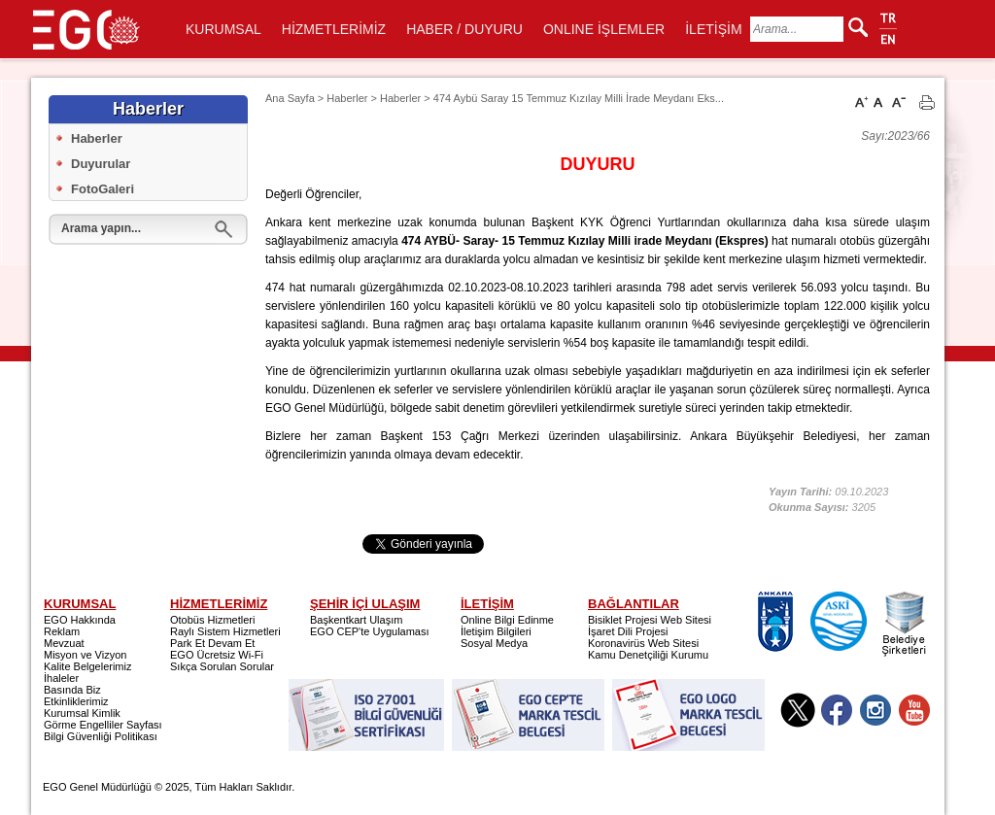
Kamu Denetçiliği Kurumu (648, 655)
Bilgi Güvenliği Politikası (100, 736)
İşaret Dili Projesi (628, 631)
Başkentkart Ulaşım (356, 620)
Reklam (62, 631)
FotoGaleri (102, 189)
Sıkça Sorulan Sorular (222, 666)
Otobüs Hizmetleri (212, 620)
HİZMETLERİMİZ (334, 29)
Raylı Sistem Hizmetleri (225, 631)
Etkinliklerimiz (76, 701)
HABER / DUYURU (464, 29)
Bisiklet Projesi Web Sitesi (649, 620)
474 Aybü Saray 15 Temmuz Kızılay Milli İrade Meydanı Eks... (578, 98)
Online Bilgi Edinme (507, 620)
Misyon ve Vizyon (85, 655)
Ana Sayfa (290, 98)
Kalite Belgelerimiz (87, 666)
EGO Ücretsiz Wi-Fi (216, 655)
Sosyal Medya (494, 643)
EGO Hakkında (80, 620)
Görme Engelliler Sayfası (103, 724)
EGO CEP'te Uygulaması (369, 631)
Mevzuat (64, 643)
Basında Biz (72, 690)
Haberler (96, 138)
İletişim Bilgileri (496, 631)
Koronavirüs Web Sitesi (643, 643)
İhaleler (61, 678)
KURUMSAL (223, 29)
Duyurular (100, 163)
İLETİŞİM (713, 29)
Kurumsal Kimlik (82, 713)
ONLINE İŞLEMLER (604, 29)
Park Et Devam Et (212, 643)
